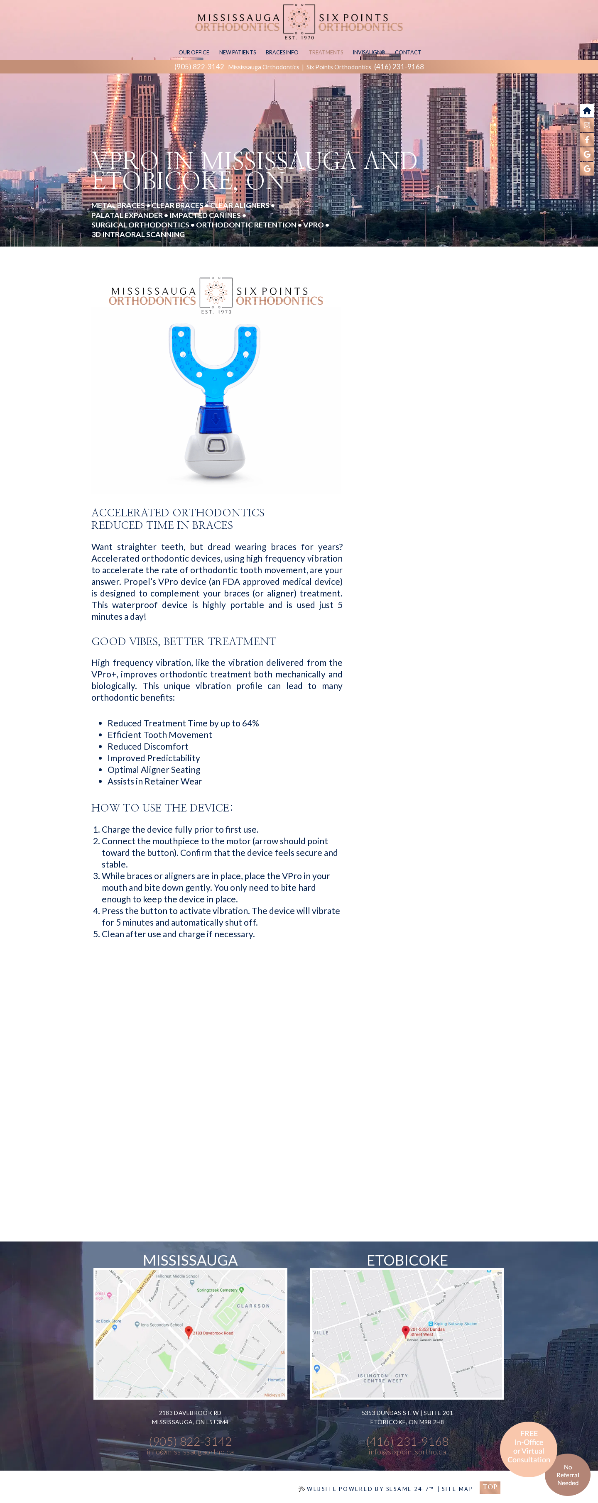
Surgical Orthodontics (140, 224)
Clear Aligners (240, 205)
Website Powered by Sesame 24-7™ (366, 1489)
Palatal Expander (127, 215)
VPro (313, 224)
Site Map (457, 1489)
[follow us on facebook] (587, 140)
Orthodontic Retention (246, 224)
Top (490, 1487)
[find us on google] (587, 154)
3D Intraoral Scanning (138, 234)
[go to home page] (587, 110)
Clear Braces (177, 205)
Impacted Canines (205, 215)
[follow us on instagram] (587, 125)
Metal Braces (118, 205)
